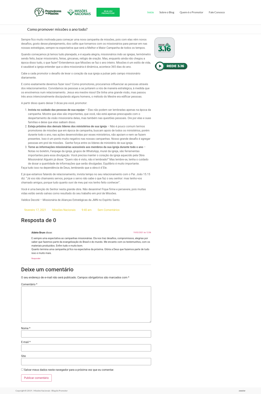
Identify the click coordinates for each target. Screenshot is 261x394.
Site (23, 356)
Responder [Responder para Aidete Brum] (36, 258)
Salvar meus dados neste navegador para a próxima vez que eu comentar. (69, 370)
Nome (25, 328)
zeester (242, 390)
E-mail (26, 342)
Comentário (29, 284)
